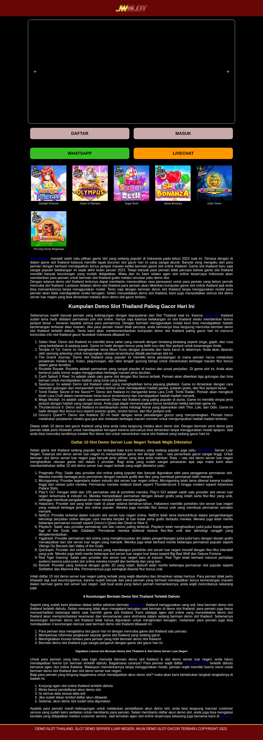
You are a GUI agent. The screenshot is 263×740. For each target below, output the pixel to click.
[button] (35, 71)
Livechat (183, 153)
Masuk (183, 133)
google (225, 716)
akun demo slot (196, 663)
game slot (137, 605)
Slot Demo (205, 450)
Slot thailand (39, 258)
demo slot (211, 315)
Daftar (79, 133)
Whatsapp (80, 153)
